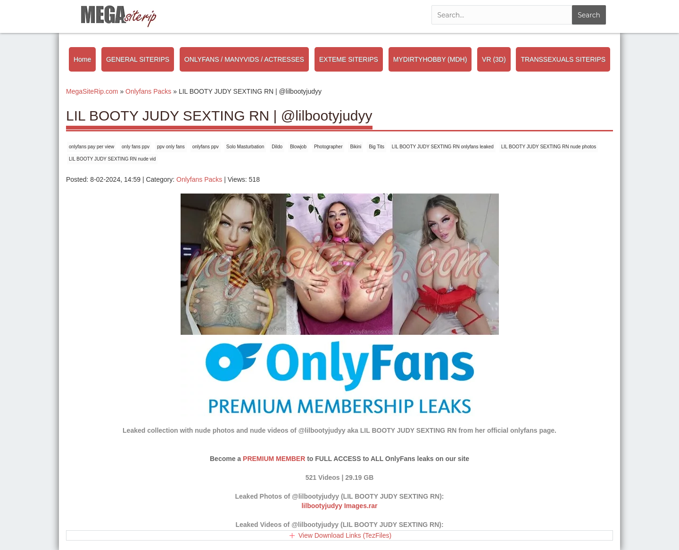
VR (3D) (494, 59)
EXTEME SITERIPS (348, 59)
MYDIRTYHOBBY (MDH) (430, 59)
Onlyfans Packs (199, 179)
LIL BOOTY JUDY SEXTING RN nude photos (548, 146)
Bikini (355, 146)
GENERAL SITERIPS (137, 59)
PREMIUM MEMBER (274, 458)
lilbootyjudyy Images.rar (339, 506)
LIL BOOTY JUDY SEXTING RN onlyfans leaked (443, 146)
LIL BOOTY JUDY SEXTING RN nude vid (112, 159)
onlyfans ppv (205, 146)
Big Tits (376, 146)
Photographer (328, 146)
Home (82, 59)
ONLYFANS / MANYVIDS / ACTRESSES (244, 59)
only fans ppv (135, 146)
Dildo (277, 146)
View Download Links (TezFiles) (344, 535)
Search (589, 15)
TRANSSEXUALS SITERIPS (563, 59)
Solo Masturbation (245, 146)
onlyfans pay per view (91, 146)
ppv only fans (171, 146)
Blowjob (298, 146)
